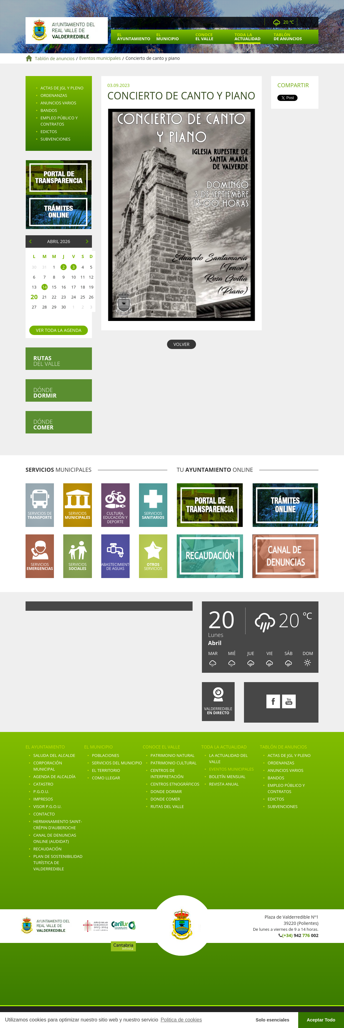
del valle (46, 360)
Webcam (258, 22)
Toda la (247, 36)
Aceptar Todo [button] (321, 1019)
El (133, 36)
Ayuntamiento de (67, 30)
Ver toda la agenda (58, 330)
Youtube (313, 22)
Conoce (204, 36)
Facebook (304, 22)
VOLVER (181, 344)
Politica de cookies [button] (181, 1019)
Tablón (288, 36)
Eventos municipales (100, 58)
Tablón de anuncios (54, 58)
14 (44, 287)
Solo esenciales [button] (272, 1019)
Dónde (44, 392)
